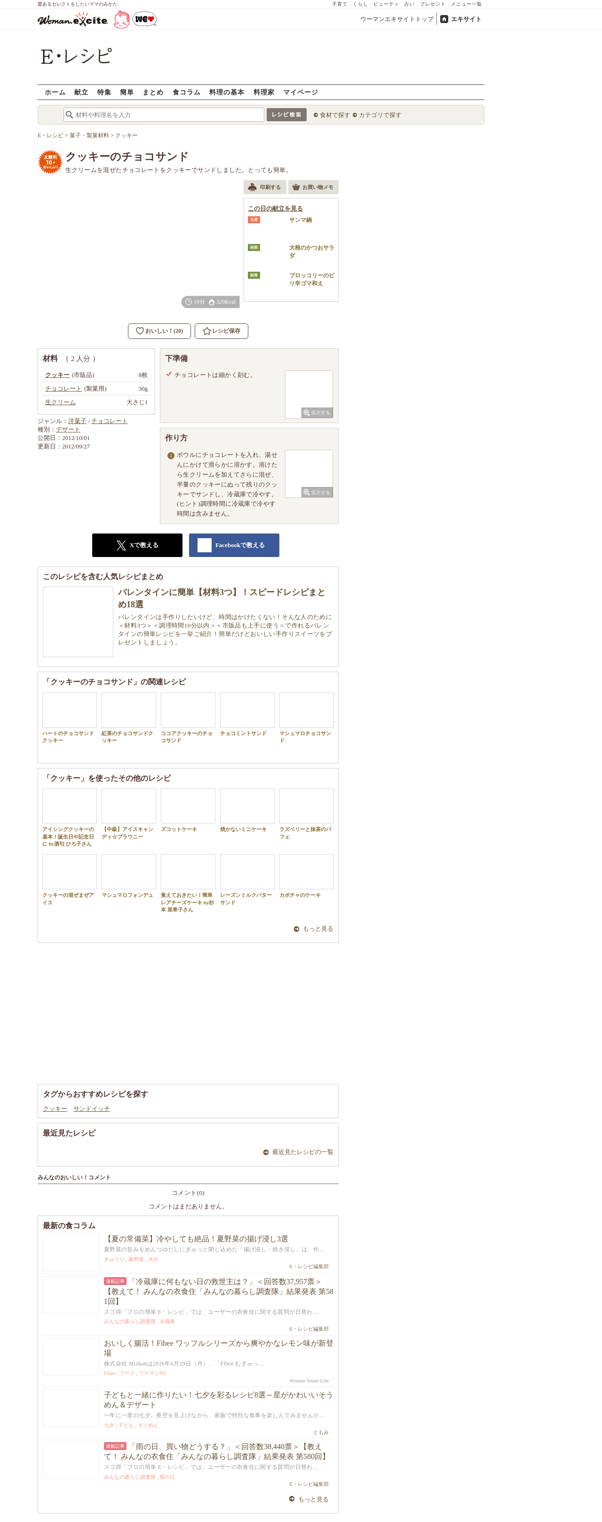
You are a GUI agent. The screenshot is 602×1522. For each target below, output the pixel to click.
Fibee (109, 1373)
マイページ (300, 91)
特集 (104, 91)
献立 (81, 91)
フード (127, 1373)
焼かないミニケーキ (247, 810)
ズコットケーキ (188, 810)
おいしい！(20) (164, 331)
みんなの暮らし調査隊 (130, 1321)
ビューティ (386, 4)
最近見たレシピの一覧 (302, 1151)
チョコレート (109, 420)
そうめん (148, 1425)
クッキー (55, 1108)
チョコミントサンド (247, 714)
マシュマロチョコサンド (306, 717)
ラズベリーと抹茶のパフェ (306, 813)
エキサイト (466, 19)
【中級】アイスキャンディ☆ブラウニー (129, 813)
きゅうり (114, 1259)
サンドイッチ (91, 1108)
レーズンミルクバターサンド (247, 879)
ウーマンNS (152, 1373)
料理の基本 (227, 91)
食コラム (187, 91)
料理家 (264, 91)
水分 (153, 1259)
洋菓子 (77, 420)
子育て (340, 4)
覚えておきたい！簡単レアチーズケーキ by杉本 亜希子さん (188, 883)
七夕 (109, 1425)
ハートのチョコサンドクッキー (69, 717)
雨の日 (167, 1477)
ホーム (55, 91)
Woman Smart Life (309, 1380)
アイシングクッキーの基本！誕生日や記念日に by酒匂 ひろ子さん (69, 817)
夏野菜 (136, 1259)
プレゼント (433, 4)
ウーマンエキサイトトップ (397, 19)
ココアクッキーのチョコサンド (188, 717)
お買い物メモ (312, 188)
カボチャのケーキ (306, 876)
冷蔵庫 (167, 1321)
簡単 (127, 91)
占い (409, 4)
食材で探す (335, 114)
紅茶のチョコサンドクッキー (129, 717)
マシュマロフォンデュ (129, 876)
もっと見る (318, 928)
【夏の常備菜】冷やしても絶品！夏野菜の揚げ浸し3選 (196, 1239)
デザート (68, 429)
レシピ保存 (226, 331)
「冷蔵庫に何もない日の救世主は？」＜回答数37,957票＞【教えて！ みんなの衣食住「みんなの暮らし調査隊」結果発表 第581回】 (218, 1291)
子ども (126, 1425)
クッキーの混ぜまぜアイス (69, 879)
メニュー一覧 (466, 4)
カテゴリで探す (380, 114)
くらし (360, 4)
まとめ (153, 91)
